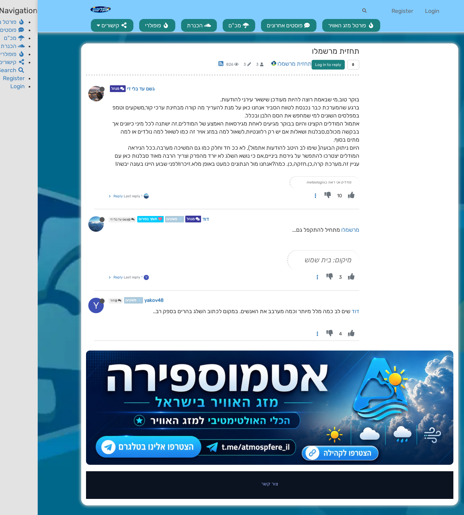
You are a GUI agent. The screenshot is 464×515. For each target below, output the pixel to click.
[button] (74, 25)
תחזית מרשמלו (257, 64)
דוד (168, 219)
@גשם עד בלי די (84, 219)
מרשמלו (313, 230)
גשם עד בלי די (103, 89)
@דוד (77, 301)
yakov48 (116, 300)
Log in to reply (290, 64)
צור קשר (232, 484)
